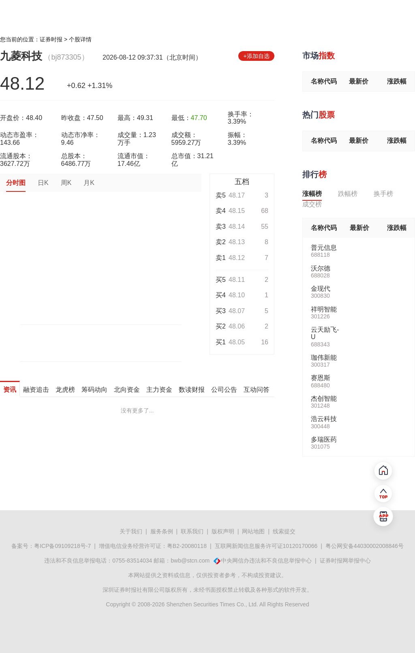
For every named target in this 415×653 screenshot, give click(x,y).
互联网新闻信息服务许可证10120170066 (266, 546)
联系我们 (192, 531)
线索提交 (284, 531)
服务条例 (161, 531)
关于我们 (131, 531)
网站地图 (253, 531)
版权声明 (223, 531)
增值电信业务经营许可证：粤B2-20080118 (153, 546)
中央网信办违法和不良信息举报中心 (266, 560)
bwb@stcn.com (190, 560)
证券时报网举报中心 (345, 560)
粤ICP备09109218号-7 (62, 546)
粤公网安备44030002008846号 (364, 546)
